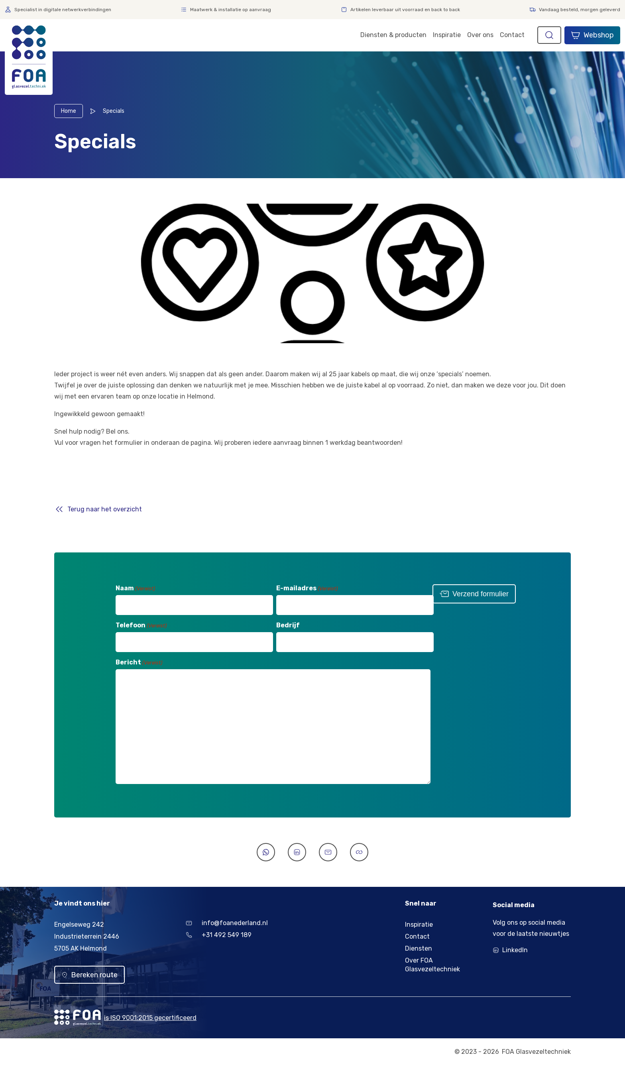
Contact (512, 35)
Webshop (592, 35)
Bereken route (89, 975)
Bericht (138, 662)
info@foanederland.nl (227, 923)
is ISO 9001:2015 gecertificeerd (150, 1018)
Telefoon (140, 625)
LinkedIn (515, 950)
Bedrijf (287, 625)
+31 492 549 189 (219, 935)
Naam (134, 588)
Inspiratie (447, 35)
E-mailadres (306, 588)
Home (68, 111)
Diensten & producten (393, 35)
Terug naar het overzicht (104, 509)
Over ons (480, 35)
